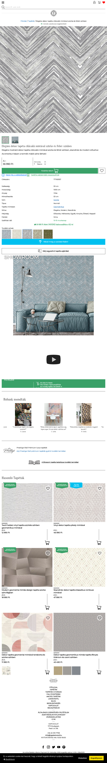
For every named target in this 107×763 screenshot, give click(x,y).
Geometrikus (59, 207)
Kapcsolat (53, 706)
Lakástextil (53, 699)
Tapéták (31, 21)
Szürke (56, 200)
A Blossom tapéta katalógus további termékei (60, 462)
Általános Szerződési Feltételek (53, 712)
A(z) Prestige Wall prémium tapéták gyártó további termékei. (41, 451)
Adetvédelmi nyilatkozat (53, 715)
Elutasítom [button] (82, 758)
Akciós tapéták (53, 696)
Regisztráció (53, 708)
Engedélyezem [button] (96, 758)
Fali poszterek (53, 694)
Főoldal (24, 21)
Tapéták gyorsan (53, 692)
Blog (53, 701)
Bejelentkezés (53, 703)
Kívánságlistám (53, 717)
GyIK (54, 719)
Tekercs (39, 164)
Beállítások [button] (9, 759)
